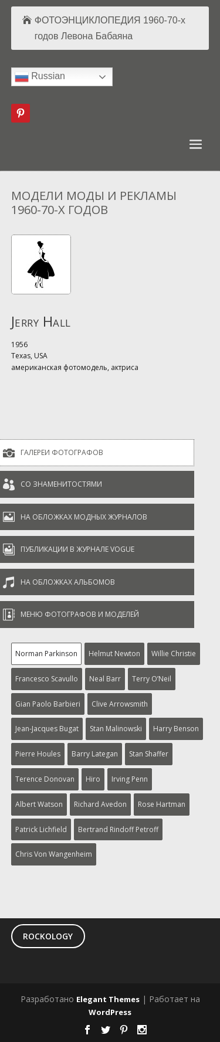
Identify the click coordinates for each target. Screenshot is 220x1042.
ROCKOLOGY (48, 936)
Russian (40, 77)
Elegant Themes (108, 999)
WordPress (110, 1012)
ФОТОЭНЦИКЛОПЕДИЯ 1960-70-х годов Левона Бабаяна (110, 28)
